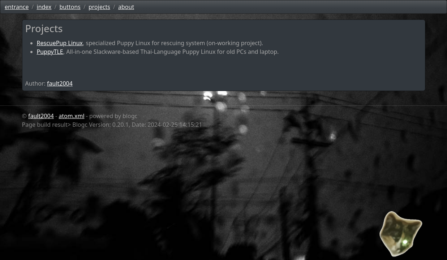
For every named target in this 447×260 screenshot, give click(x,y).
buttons (70, 7)
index (44, 7)
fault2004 (60, 83)
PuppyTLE (50, 52)
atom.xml (71, 116)
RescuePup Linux (60, 43)
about (126, 7)
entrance (17, 7)
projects (99, 7)
